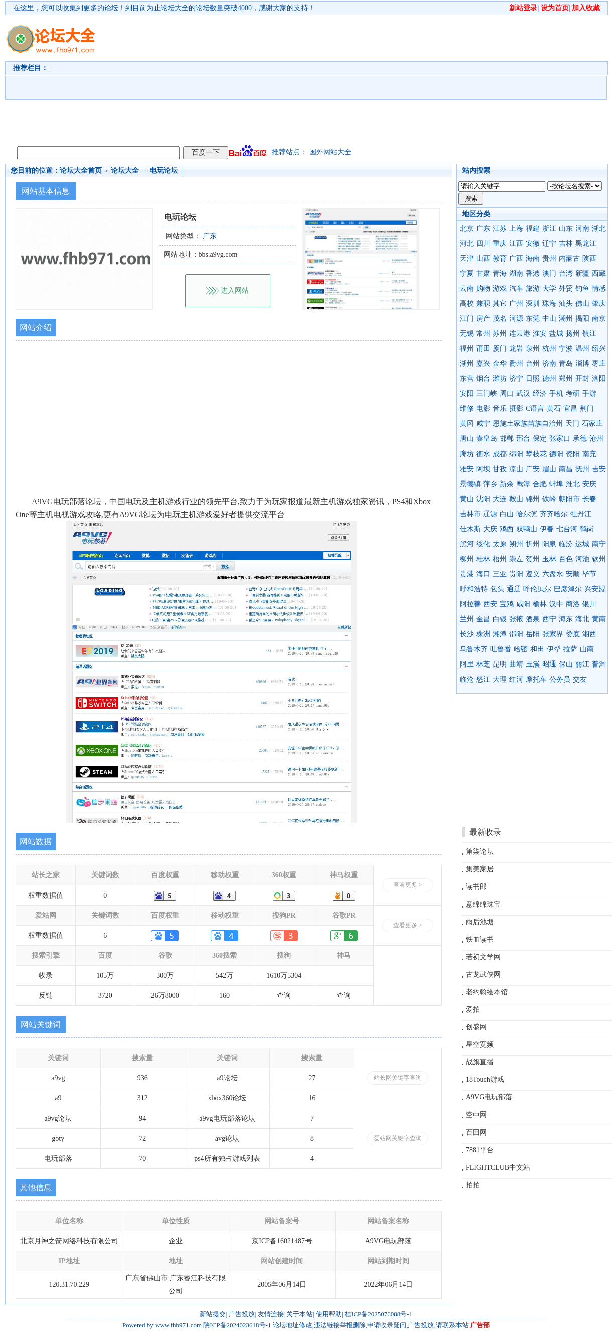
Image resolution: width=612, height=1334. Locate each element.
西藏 (599, 273)
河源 (516, 318)
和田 (537, 649)
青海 (500, 273)
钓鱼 (582, 288)
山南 (587, 649)
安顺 (573, 574)
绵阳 (516, 454)
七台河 (566, 529)
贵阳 (516, 574)
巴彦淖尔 (568, 589)
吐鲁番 (500, 649)
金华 (500, 363)
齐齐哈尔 (554, 514)
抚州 (582, 469)
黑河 (467, 544)
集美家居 (480, 869)
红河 (516, 679)
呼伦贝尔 (537, 589)
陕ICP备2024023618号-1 (237, 1325)
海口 (483, 574)
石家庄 (592, 423)
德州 (549, 378)
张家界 (552, 634)
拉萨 (570, 649)
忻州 (533, 544)
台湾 (566, 273)
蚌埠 (556, 484)
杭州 (549, 348)
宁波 (566, 348)
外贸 (566, 288)
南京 (599, 318)
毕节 (589, 574)
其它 (500, 303)
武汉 (523, 393)
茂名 (500, 318)
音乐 (500, 408)
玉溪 (533, 664)
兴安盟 (594, 589)
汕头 (566, 303)
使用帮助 (329, 1314)
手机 (556, 393)
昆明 (500, 664)
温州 (582, 348)
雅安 (467, 469)
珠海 (549, 303)
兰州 (467, 619)
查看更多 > (407, 884)
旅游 (533, 288)
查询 (284, 995)
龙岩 (516, 348)
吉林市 (470, 514)
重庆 (500, 243)
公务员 (559, 679)
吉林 (566, 243)
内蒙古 (569, 258)
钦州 (599, 559)
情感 (599, 288)
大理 (500, 679)
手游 (589, 393)
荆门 (587, 408)
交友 (580, 679)
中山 (549, 318)
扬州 (573, 333)
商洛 (573, 604)
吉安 (599, 469)
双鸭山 (526, 529)
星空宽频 (480, 1044)
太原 (500, 544)
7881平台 (480, 1150)
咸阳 (523, 604)
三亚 (500, 574)
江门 (467, 318)
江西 (516, 243)
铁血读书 (480, 939)
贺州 (533, 559)
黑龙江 (585, 243)
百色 (566, 559)
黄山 (467, 499)
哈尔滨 (526, 514)
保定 (540, 438)
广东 (483, 228)
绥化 (483, 544)
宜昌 (570, 408)
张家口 (559, 438)
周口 (507, 393)
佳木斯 (470, 529)
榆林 (540, 604)
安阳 (467, 393)
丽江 (582, 664)
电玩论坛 (163, 170)
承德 (580, 438)
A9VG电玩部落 (489, 1097)
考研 (573, 393)
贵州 (549, 258)
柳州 (467, 559)
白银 (500, 619)
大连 (500, 499)
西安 (490, 604)
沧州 (596, 438)
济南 (549, 363)
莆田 (483, 348)
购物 (483, 288)
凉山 (516, 469)
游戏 (500, 288)
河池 (582, 559)
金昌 (483, 619)
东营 (467, 378)
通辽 (514, 589)
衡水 (483, 454)
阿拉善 (470, 604)
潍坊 (500, 378)
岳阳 (533, 634)
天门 (572, 423)
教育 (500, 258)
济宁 (516, 378)
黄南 (599, 619)
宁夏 (467, 273)
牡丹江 (580, 514)
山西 (483, 258)
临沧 (467, 679)
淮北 (573, 484)
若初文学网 (483, 957)
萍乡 (490, 484)
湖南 (516, 273)
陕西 (589, 258)
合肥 (540, 484)
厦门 (500, 348)
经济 (540, 393)
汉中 (556, 604)
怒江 (483, 679)
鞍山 (516, 499)
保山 (566, 664)
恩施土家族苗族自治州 (528, 423)
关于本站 (299, 1314)
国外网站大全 (330, 152)
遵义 (533, 574)
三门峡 (486, 393)
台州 (533, 363)
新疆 (582, 273)
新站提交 (213, 1314)
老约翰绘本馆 (487, 992)
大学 (549, 288)
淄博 (582, 363)
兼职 (483, 303)
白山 (507, 514)
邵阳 (516, 634)
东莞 (533, 318)
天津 (467, 258)
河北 (467, 243)
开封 (582, 378)
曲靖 (516, 664)
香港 (533, 273)
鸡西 (507, 529)
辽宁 (549, 243)
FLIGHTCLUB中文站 (498, 1167)
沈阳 (483, 499)
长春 (589, 499)
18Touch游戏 (485, 1079)
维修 (467, 408)
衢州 (516, 363)
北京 (467, 228)
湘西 (589, 634)
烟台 (483, 378)
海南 (533, 258)
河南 (582, 228)
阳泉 (549, 544)
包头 (497, 589)
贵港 (467, 574)
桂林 (483, 559)
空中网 (476, 1115)
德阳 (556, 454)
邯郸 (507, 438)
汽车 (516, 288)
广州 (516, 303)
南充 (589, 454)
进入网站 (235, 290)
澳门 (549, 273)
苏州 (500, 333)
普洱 (599, 664)
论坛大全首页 (81, 170)
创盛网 (476, 1027)
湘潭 (500, 634)
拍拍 (473, 1185)
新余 (507, 484)
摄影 (516, 408)
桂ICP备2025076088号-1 (378, 1314)
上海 (516, 228)
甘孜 (500, 469)
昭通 (549, 664)
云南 (467, 288)
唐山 (467, 438)
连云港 (519, 333)
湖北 (599, 228)
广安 (533, 469)
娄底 (573, 634)
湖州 (467, 363)
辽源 (490, 514)
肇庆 (599, 303)
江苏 (500, 228)
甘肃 (483, 273)
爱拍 (473, 1009)
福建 (533, 228)
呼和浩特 (474, 589)
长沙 (467, 634)
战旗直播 (480, 1062)
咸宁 (483, 423)
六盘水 (552, 574)
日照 (533, 378)
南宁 (599, 544)
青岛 (566, 363)
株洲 (483, 634)
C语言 (535, 408)
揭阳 (582, 318)
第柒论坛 (480, 851)
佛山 (582, 303)
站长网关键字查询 (398, 1077)
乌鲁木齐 (474, 649)
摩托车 (536, 679)
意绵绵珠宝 (483, 904)
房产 (483, 318)
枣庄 (599, 363)
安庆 (589, 484)
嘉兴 (483, 363)
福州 (467, 348)
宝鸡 (507, 604)
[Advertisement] (188, 78)
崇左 (516, 559)
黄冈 (467, 423)
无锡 (467, 333)
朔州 (516, 544)
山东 (566, 228)
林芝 (483, 664)
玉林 (549, 559)
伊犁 (554, 649)
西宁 (549, 619)
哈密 (521, 649)
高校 (467, 303)
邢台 (523, 438)
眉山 (549, 469)
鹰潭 (523, 484)
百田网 (476, 1132)
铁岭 (549, 499)
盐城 (556, 333)
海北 (582, 619)
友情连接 (271, 1314)
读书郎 (476, 887)
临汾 (566, 544)
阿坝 (483, 469)
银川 (589, 604)
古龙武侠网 (483, 974)
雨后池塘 (480, 922)
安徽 (533, 243)
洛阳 (599, 378)
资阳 (573, 454)
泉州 (533, 348)
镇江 (589, 333)
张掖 (516, 619)
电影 (483, 408)
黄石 (554, 408)
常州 (483, 333)
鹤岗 (587, 529)
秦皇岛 (486, 438)
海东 (566, 619)
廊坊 (467, 454)
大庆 (490, 529)
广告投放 (242, 1314)
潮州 (566, 318)
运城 (582, 544)
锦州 (533, 499)
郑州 (566, 378)
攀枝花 (536, 454)
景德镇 (470, 484)
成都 (500, 454)
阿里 (467, 664)
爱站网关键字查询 (398, 1138)
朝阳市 (569, 499)
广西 (516, 258)
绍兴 (599, 348)
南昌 (566, 469)
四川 (483, 243)
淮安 (540, 333)
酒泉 (533, 619)
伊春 (547, 529)
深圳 (533, 303)
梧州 (500, 559)
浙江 (549, 228)
